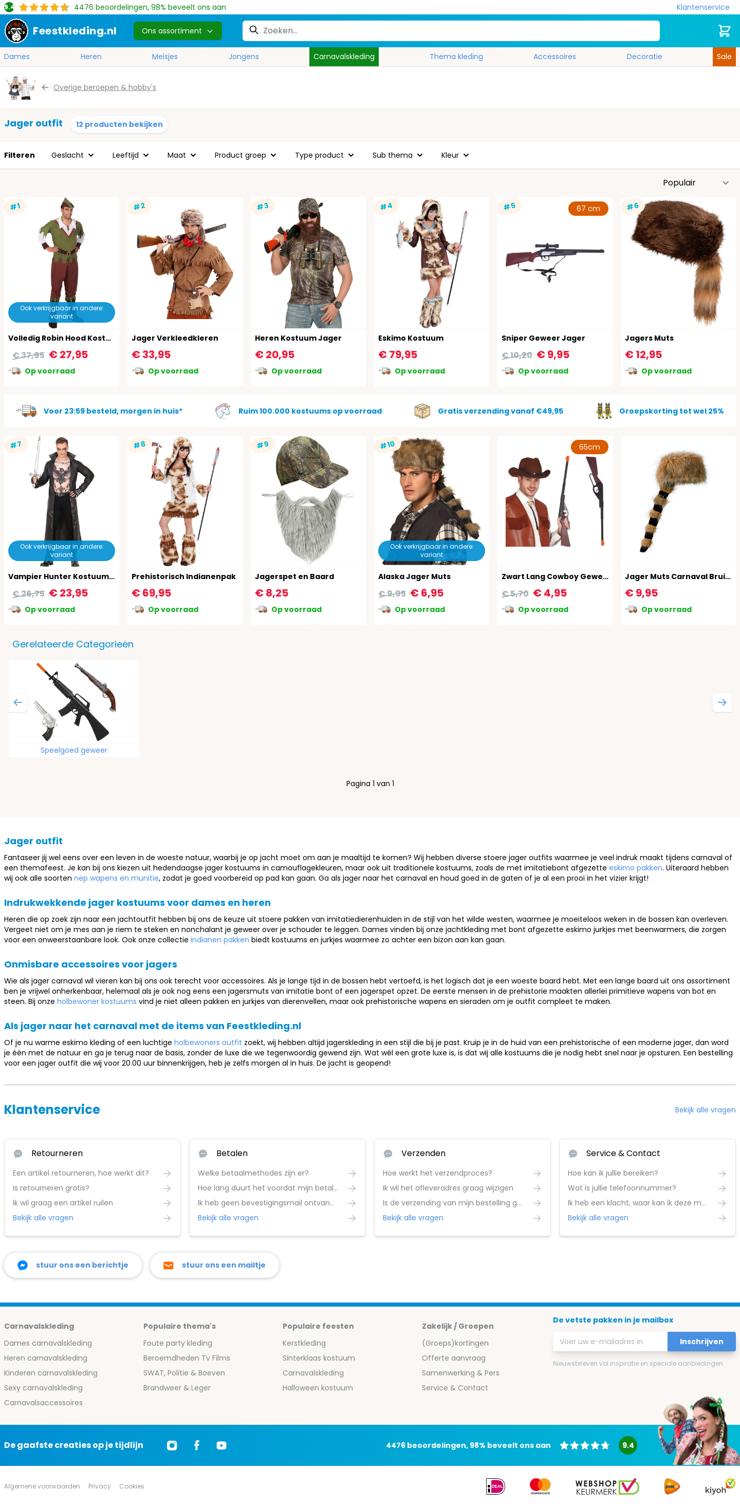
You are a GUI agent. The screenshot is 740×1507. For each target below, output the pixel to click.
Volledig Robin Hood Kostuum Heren (78, 338)
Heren (91, 56)
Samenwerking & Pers (460, 1373)
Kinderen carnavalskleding (51, 1373)
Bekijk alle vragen (705, 1110)
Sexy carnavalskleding (43, 1388)
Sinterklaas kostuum (319, 1358)
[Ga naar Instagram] (172, 1445)
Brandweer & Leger (177, 1388)
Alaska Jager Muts (414, 576)
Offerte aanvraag (454, 1358)
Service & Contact (455, 1388)
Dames (17, 56)
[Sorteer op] (696, 183)
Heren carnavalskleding (45, 1358)
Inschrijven (702, 1341)
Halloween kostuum (318, 1388)
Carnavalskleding (344, 56)
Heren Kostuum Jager (298, 338)
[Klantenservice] (706, 7)
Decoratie (644, 56)
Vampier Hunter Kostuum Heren (71, 576)
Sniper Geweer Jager (543, 338)
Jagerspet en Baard (294, 576)
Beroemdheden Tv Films (186, 1358)
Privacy (99, 1486)
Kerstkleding (304, 1343)
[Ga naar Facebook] (197, 1445)
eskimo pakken (635, 868)
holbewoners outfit (208, 1042)
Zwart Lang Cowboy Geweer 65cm (568, 576)
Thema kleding (456, 56)
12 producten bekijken (119, 124)
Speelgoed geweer (74, 750)
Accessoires (554, 56)
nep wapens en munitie (116, 878)
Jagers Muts (649, 338)
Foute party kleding (177, 1343)
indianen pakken (220, 940)
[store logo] (60, 30)
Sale (724, 56)
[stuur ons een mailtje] (214, 1265)
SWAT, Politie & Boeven (184, 1373)
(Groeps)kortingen (455, 1343)
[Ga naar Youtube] (221, 1445)
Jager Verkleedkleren (175, 338)
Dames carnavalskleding (48, 1343)
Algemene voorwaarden (42, 1486)
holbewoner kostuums (97, 1001)
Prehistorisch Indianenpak (184, 576)
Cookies (131, 1486)
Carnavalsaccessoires (43, 1403)
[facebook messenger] (73, 1265)
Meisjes (165, 56)
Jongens (244, 56)
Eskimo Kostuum (410, 338)
